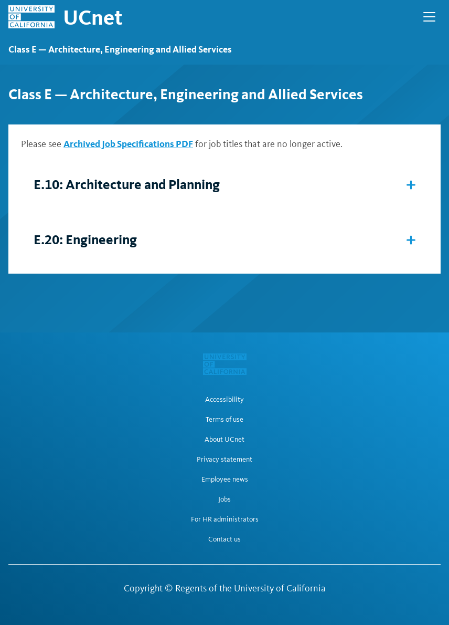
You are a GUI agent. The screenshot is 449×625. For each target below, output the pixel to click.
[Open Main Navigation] (429, 17)
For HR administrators (225, 519)
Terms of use (224, 419)
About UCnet (224, 439)
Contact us (224, 539)
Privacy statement (224, 459)
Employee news (224, 479)
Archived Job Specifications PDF (128, 144)
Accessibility (224, 399)
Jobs (224, 499)
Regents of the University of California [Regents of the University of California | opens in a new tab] (250, 588)
